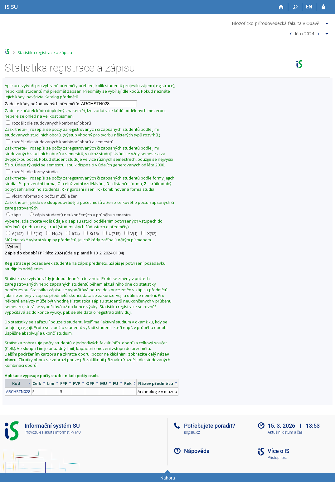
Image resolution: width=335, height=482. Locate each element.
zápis (14, 215)
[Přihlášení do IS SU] (323, 7)
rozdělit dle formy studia (32, 172)
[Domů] (281, 7)
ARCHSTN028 (18, 391)
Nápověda (197, 451)
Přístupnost (277, 457)
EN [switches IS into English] (309, 6)
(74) (73, 233)
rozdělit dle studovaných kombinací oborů (48, 123)
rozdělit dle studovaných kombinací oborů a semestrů (60, 142)
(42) (54, 233)
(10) (34, 233)
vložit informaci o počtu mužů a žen (42, 196)
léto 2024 (304, 33)
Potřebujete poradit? (209, 425)
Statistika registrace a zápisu (44, 52)
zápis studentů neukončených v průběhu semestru (80, 215)
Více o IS (278, 451)
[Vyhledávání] (295, 7)
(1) (130, 233)
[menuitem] (281, 22)
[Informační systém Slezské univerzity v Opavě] (11, 6)
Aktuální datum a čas (285, 432)
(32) (148, 233)
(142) (14, 233)
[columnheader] (18, 383)
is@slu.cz (192, 432)
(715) (111, 233)
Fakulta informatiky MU (61, 432)
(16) (91, 233)
